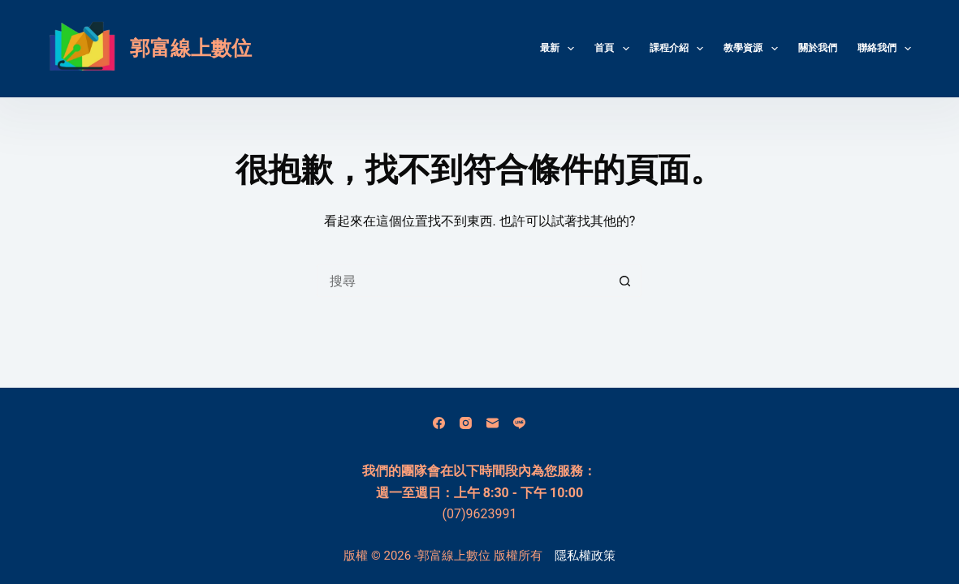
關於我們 (817, 48)
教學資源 (754, 48)
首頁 (614, 48)
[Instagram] (466, 423)
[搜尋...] (463, 280)
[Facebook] (439, 423)
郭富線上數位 (191, 48)
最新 (560, 48)
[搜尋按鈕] (625, 280)
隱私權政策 (585, 555)
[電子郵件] (492, 423)
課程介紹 (680, 48)
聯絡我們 (884, 48)
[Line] (519, 423)
